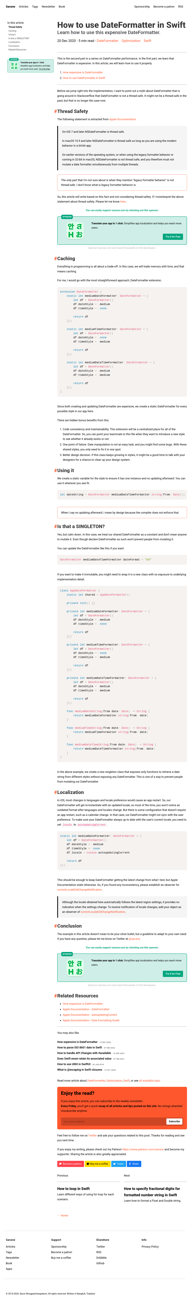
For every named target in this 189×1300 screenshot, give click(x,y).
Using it (12, 34)
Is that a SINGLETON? (18, 38)
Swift (147, 41)
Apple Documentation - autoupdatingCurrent (90, 1014)
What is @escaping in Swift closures (79, 1069)
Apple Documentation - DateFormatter (86, 1009)
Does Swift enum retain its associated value (84, 1058)
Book (62, 6)
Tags (35, 6)
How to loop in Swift (73, 1188)
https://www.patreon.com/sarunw (143, 1149)
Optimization (131, 41)
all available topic (149, 1080)
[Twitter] (118, 1164)
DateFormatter (107, 41)
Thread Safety (15, 27)
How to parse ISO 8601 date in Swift (79, 1047)
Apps (9, 1268)
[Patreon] (70, 1164)
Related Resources (17, 49)
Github (100, 1263)
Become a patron (163, 6)
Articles (23, 6)
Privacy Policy (150, 1246)
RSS (180, 6)
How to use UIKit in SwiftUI (73, 1064)
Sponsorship (142, 6)
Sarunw (10, 6)
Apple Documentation (122, 119)
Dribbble (101, 1257)
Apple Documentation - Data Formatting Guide (91, 1020)
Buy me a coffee (61, 1257)
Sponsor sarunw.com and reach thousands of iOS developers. (122, 247)
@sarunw (134, 938)
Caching (12, 31)
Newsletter (48, 6)
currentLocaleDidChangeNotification (79, 889)
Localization (14, 42)
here (123, 201)
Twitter (92, 1135)
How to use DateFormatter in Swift (84, 78)
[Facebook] (134, 1164)
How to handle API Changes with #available (84, 1052)
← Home (62, 1215)
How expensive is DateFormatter (83, 72)
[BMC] (98, 1164)
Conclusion (13, 46)
